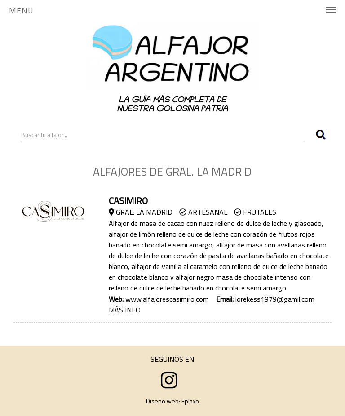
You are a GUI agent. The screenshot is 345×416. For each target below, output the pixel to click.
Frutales (255, 212)
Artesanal (203, 212)
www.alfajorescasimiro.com (167, 299)
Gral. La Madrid (140, 212)
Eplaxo (190, 401)
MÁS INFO (125, 309)
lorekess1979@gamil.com (274, 299)
